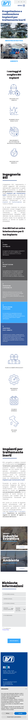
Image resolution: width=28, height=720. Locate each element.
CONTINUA (21, 547)
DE (21, 2)
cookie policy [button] (12, 697)
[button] (26, 689)
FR (24, 2)
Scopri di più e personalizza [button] (14, 717)
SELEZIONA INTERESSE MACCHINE (18, 609)
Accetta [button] (20, 713)
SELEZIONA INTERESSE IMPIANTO (8, 609)
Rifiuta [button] (7, 713)
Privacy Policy (5, 629)
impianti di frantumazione (12, 202)
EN (18, 2)
